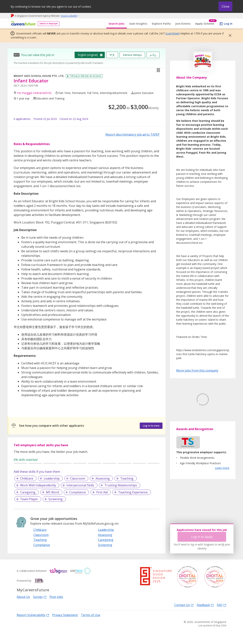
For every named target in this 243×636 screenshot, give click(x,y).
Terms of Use (90, 615)
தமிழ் (153, 55)
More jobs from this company (197, 370)
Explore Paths (161, 23)
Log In (228, 23)
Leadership (52, 478)
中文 (112, 55)
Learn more (222, 486)
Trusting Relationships (120, 485)
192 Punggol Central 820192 (34, 93)
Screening (55, 499)
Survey (40, 596)
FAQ (221, 605)
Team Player (29, 499)
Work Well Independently (38, 485)
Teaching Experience (133, 492)
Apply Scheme (206, 23)
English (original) (88, 55)
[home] (22, 23)
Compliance (77, 492)
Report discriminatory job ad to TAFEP (132, 134)
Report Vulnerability (33, 615)
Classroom (77, 478)
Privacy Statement (65, 615)
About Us (23, 596)
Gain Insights (138, 23)
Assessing (102, 478)
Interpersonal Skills (80, 485)
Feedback (205, 605)
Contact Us (184, 605)
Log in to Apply (202, 537)
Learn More (186, 428)
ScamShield (172, 33)
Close (225, 6)
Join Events (183, 23)
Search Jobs (117, 23)
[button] (229, 35)
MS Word (52, 492)
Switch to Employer (48, 23)
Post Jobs (56, 596)
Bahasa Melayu (132, 55)
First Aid (102, 492)
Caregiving (28, 492)
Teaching (126, 478)
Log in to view (151, 425)
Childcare (26, 478)
